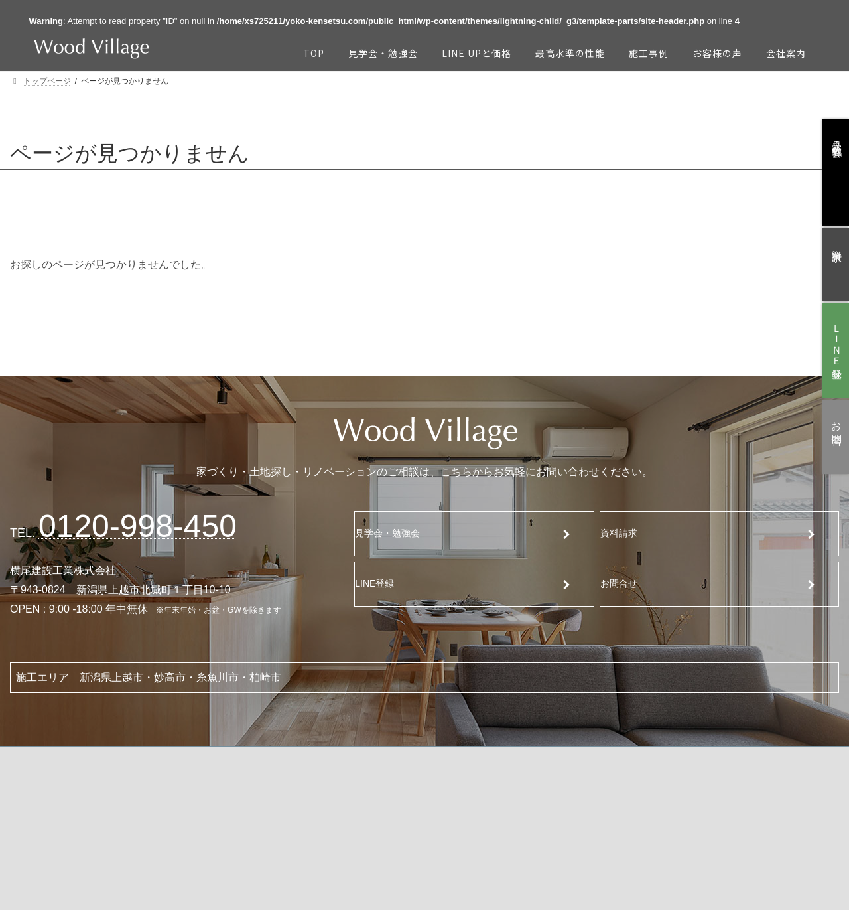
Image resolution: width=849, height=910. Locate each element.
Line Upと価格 (205, 788)
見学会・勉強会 (398, 532)
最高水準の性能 (207, 823)
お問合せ (627, 583)
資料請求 (627, 532)
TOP (54, 786)
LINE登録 (383, 583)
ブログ (708, 811)
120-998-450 (137, 526)
